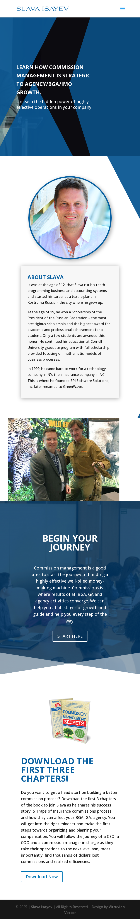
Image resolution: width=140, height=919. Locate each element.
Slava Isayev (41, 906)
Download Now (42, 877)
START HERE (70, 636)
